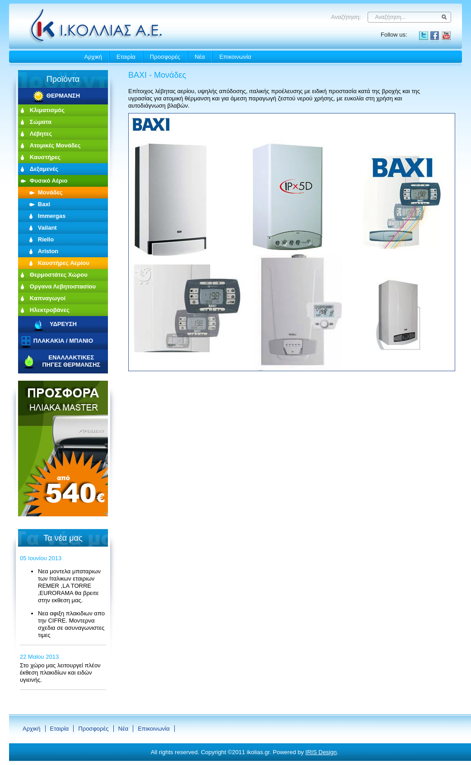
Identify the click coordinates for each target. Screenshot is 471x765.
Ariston (48, 251)
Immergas (51, 215)
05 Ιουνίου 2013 (40, 558)
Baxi (44, 204)
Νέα (200, 56)
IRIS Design (320, 752)
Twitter (423, 35)
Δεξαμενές (44, 168)
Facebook (434, 35)
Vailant (47, 227)
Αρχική (93, 56)
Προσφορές (165, 56)
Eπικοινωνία (235, 56)
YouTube (446, 35)
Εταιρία (126, 56)
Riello (46, 239)
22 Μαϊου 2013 (39, 656)
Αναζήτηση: (346, 17)
